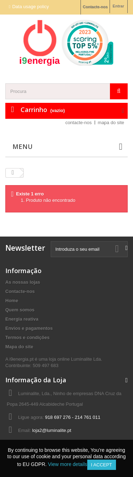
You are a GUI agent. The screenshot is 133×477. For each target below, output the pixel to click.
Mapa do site (19, 346)
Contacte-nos (95, 7)
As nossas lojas (22, 282)
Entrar (118, 6)
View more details (67, 464)
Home (11, 300)
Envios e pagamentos (29, 328)
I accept (101, 464)
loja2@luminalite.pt (51, 430)
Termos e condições (27, 337)
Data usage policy (30, 6)
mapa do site (111, 122)
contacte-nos (78, 122)
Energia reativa (21, 319)
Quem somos (19, 309)
